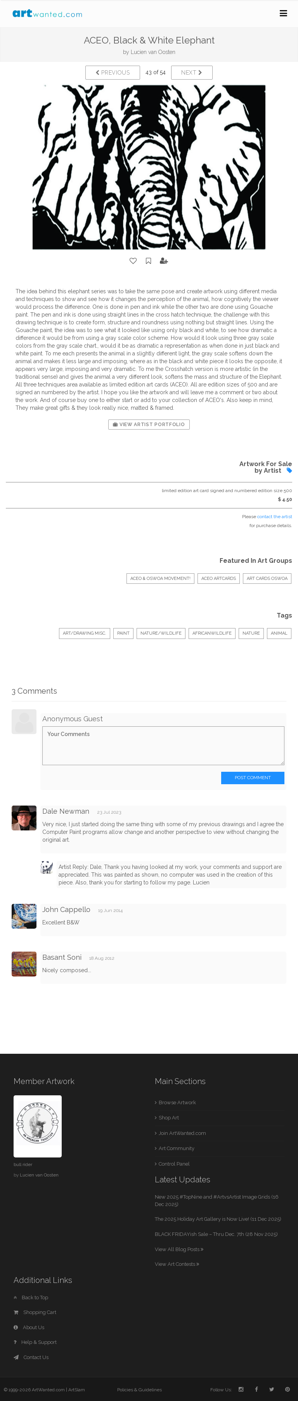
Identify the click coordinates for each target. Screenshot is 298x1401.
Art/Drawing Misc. (84, 633)
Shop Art (169, 1118)
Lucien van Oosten (153, 52)
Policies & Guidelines (139, 1389)
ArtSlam (76, 1389)
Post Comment (253, 777)
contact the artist (274, 516)
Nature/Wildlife (161, 633)
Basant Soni (61, 957)
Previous (112, 73)
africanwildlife (212, 633)
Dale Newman (65, 811)
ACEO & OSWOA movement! (160, 578)
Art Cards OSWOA (267, 578)
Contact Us (31, 1357)
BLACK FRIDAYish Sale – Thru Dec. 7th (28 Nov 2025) (216, 1234)
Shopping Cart (35, 1312)
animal (279, 633)
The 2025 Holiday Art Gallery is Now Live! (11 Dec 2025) (218, 1219)
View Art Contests (177, 1264)
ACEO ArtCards (218, 578)
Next (192, 73)
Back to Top (31, 1297)
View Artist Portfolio (149, 424)
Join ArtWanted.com (182, 1133)
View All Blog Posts (179, 1249)
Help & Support (35, 1342)
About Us (29, 1327)
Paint (123, 633)
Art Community (176, 1148)
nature (251, 633)
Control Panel (174, 1164)
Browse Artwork (177, 1102)
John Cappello (66, 909)
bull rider (23, 1164)
